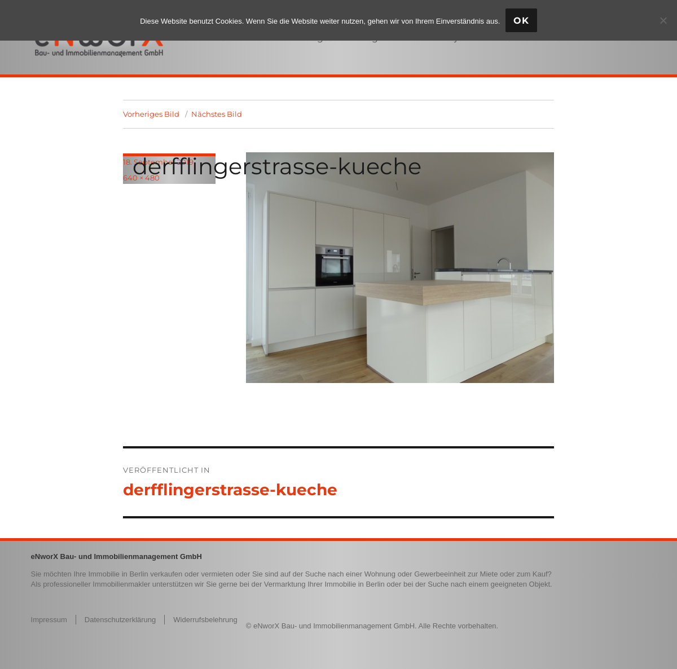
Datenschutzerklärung (120, 619)
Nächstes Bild (216, 113)
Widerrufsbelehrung (205, 619)
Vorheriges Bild (151, 113)
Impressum (49, 619)
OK (521, 20)
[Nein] (663, 20)
